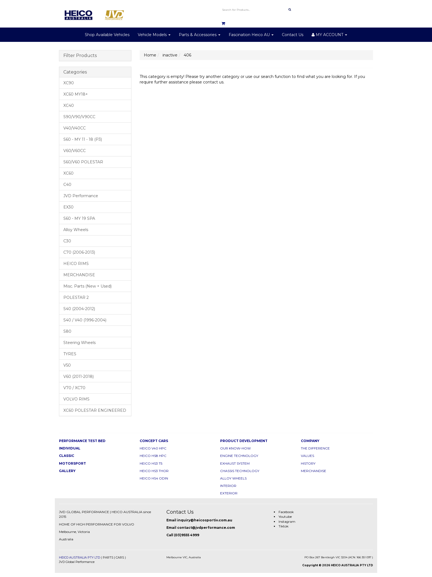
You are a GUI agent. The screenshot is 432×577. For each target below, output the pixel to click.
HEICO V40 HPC (153, 448)
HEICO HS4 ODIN (154, 478)
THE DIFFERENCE (315, 448)
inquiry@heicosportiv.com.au (204, 520)
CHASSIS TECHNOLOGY (239, 471)
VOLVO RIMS (76, 399)
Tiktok (283, 526)
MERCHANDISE (79, 274)
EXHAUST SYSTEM (235, 463)
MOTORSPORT (72, 463)
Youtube (285, 516)
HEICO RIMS (76, 263)
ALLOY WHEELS (233, 478)
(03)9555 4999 (186, 535)
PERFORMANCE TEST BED (82, 441)
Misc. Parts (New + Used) (87, 286)
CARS (120, 557)
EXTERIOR (228, 493)
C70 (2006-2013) (79, 252)
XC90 (68, 82)
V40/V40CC (74, 128)
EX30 (68, 207)
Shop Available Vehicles (107, 34)
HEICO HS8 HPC (153, 456)
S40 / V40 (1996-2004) (84, 320)
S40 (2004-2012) (79, 308)
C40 (67, 184)
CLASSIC (66, 456)
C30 (67, 241)
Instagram (287, 521)
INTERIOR (228, 486)
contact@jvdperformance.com (206, 527)
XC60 (68, 173)
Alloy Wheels (75, 229)
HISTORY (308, 463)
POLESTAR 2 (76, 297)
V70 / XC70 (74, 387)
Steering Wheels (79, 342)
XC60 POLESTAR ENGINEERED (94, 410)
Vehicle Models (154, 34)
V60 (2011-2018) (78, 376)
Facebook (286, 512)
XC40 (68, 105)
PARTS (108, 557)
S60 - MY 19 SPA (79, 218)
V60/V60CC (74, 150)
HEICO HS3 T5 (151, 463)
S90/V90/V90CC (79, 116)
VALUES (307, 456)
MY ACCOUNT (329, 34)
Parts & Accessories (199, 34)
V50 (67, 365)
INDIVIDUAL (69, 448)
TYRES (69, 353)
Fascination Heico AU (251, 34)
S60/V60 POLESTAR (83, 161)
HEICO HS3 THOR (154, 471)
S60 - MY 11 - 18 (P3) (82, 139)
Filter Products (80, 55)
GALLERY (67, 471)
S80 (67, 331)
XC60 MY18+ (75, 94)
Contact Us (292, 34)
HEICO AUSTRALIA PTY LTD (79, 557)
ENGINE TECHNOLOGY (239, 456)
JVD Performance (80, 195)
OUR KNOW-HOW (235, 448)
